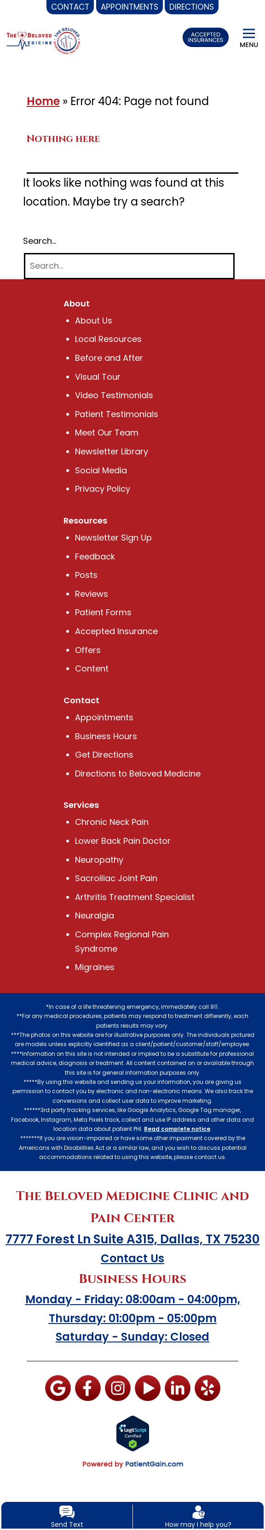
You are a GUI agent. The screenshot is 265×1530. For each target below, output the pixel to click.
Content (92, 668)
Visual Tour (97, 376)
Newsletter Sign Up (113, 537)
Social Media (101, 470)
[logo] (43, 40)
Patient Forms (103, 612)
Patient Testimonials (116, 414)
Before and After (108, 358)
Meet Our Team (106, 432)
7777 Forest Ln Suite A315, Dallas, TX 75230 (132, 1239)
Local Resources (108, 339)
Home (43, 101)
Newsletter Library (111, 451)
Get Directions (104, 754)
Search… (40, 241)
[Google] (58, 1387)
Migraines (95, 967)
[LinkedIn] (177, 1387)
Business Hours (106, 736)
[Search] (129, 266)
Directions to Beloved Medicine (138, 773)
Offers (87, 650)
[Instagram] (118, 1387)
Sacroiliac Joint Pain (116, 878)
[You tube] (147, 1387)
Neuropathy (99, 859)
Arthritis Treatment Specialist (134, 897)
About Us (93, 320)
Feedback (95, 556)
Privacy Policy (103, 488)
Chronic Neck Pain (112, 822)
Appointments (104, 717)
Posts (86, 575)
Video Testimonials (114, 395)
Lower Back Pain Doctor (123, 841)
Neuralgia (95, 915)
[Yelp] (207, 1387)
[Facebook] (88, 1387)
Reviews (91, 594)
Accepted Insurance (116, 631)
